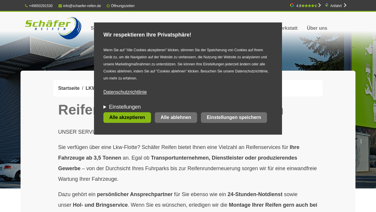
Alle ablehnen (176, 117)
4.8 (307, 6)
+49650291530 (39, 6)
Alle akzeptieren (127, 117)
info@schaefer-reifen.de (79, 6)
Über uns (317, 28)
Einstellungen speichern (234, 117)
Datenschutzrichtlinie (125, 92)
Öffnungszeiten (123, 6)
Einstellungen (125, 107)
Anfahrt (336, 6)
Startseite (69, 88)
